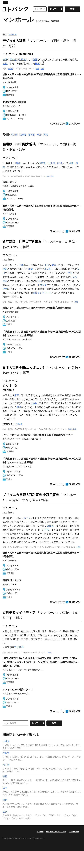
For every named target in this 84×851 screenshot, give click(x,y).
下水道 (51, 163)
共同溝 (22, 59)
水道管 (42, 163)
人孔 (5, 63)
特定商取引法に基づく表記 (56, 832)
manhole (13, 34)
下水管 (13, 59)
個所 (74, 277)
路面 (35, 59)
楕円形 (31, 134)
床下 (16, 395)
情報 (37, 69)
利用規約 (40, 832)
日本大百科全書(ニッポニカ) (23, 367)
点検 (71, 163)
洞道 (19, 407)
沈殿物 (23, 134)
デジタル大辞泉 (14, 40)
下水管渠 (42, 285)
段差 (5, 281)
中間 (5, 289)
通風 (46, 134)
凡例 (42, 69)
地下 (5, 59)
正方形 (45, 530)
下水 (46, 265)
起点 (39, 281)
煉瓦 (39, 134)
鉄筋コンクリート (42, 293)
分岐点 (50, 526)
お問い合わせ (74, 832)
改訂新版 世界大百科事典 (22, 242)
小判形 (14, 134)
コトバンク (15, 9)
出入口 (47, 269)
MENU (5, 2)
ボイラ (26, 518)
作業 (30, 269)
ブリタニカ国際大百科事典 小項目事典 (31, 495)
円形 (37, 63)
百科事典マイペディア (19, 612)
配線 (59, 163)
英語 (18, 163)
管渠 (70, 273)
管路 (5, 269)
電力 (53, 265)
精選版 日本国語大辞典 (19, 144)
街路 (21, 265)
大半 (34, 403)
